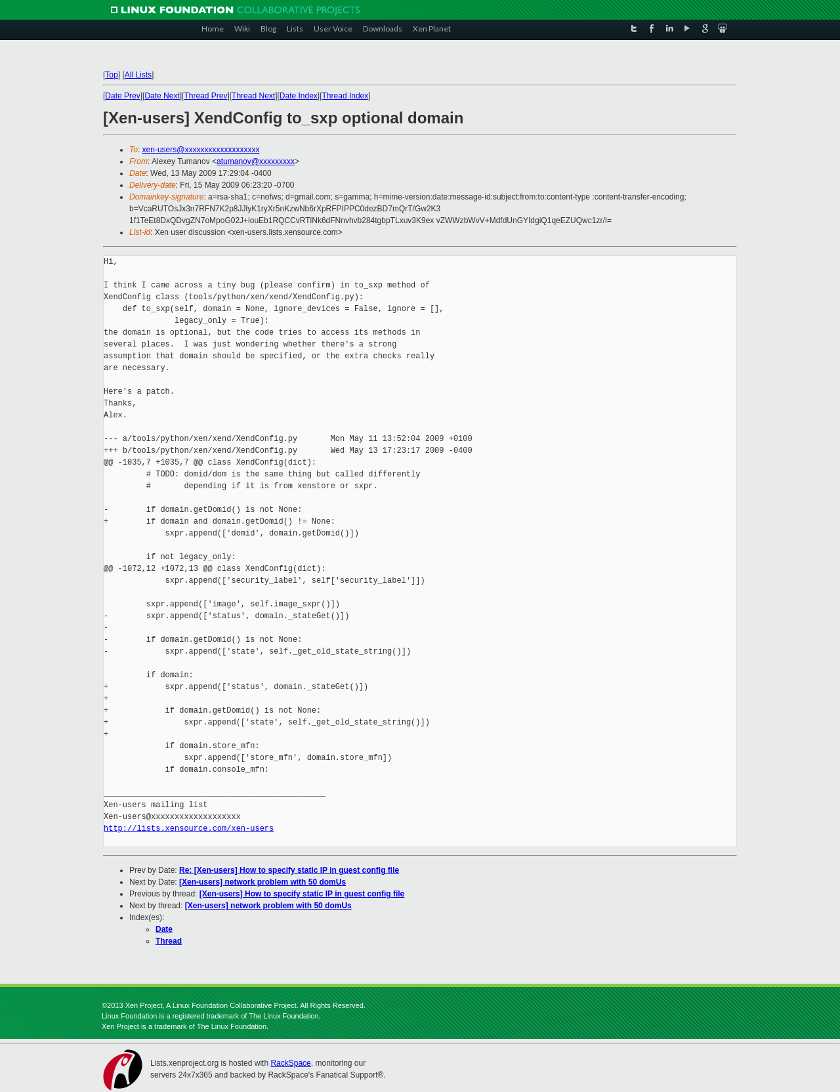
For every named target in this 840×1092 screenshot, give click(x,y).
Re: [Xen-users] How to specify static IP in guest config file (289, 870)
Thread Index (345, 95)
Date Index (299, 95)
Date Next (161, 95)
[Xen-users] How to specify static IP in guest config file (302, 893)
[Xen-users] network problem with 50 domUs (262, 882)
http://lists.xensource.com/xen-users (189, 828)
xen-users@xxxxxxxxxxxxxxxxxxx (201, 149)
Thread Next (253, 95)
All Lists (138, 74)
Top (111, 74)
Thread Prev (205, 95)
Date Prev (122, 95)
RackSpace (290, 1063)
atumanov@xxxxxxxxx (256, 161)
